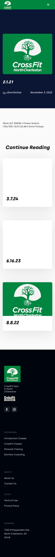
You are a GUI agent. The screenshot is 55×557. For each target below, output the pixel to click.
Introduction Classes (15, 438)
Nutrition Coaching (14, 454)
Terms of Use (11, 500)
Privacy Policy (11, 506)
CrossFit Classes (13, 444)
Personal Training (13, 449)
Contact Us (10, 483)
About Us (9, 478)
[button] (48, 5)
